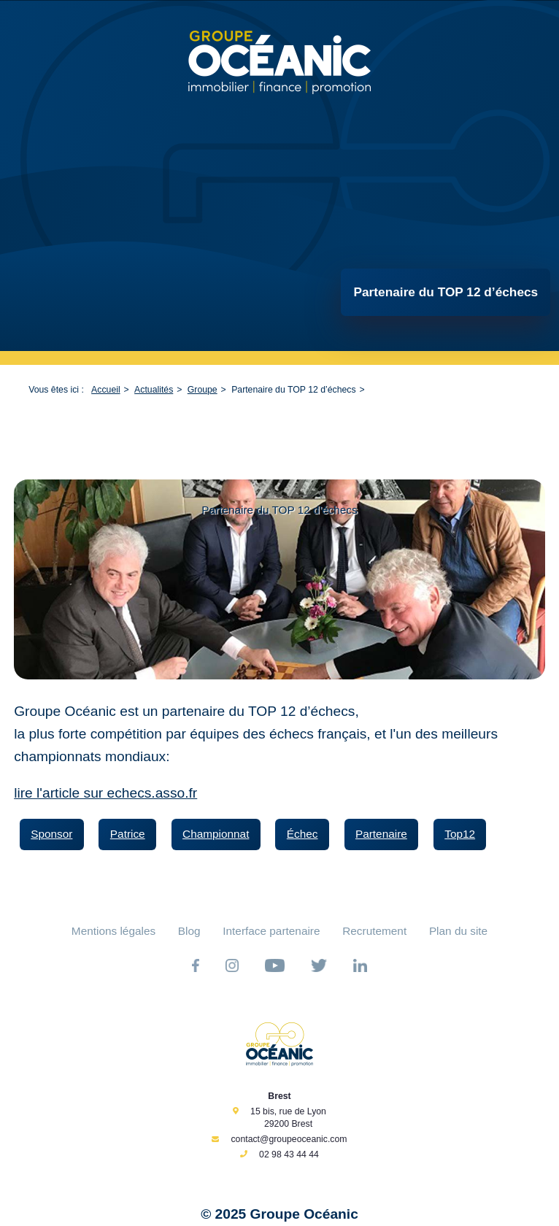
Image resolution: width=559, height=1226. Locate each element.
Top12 (459, 834)
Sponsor (51, 834)
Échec (302, 834)
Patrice (127, 834)
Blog (189, 931)
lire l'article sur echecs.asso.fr (105, 793)
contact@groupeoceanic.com (289, 1139)
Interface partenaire (271, 931)
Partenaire (381, 834)
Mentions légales (113, 931)
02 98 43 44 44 (289, 1154)
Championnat (215, 834)
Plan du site (458, 931)
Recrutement (374, 931)
